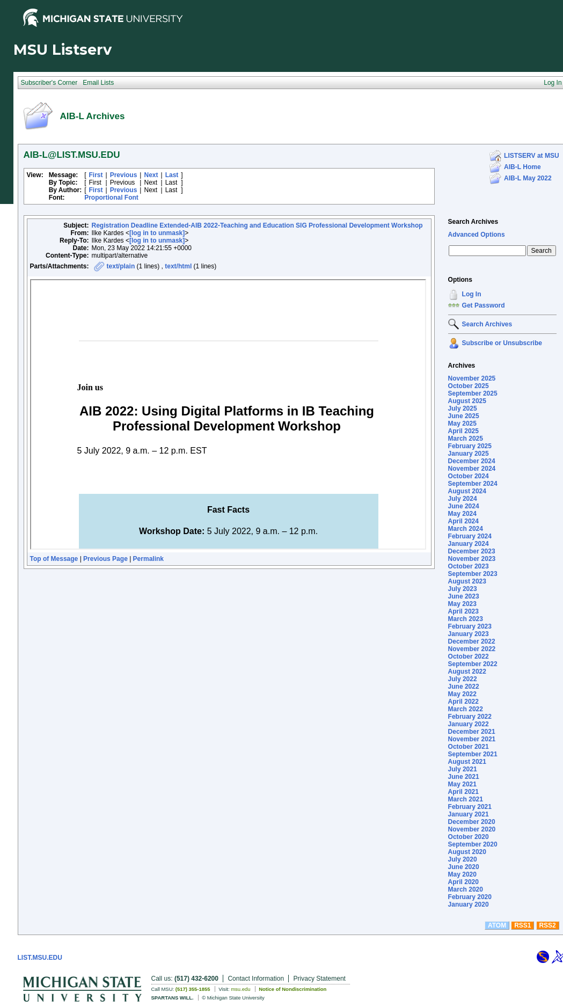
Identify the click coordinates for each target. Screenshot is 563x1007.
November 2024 (472, 468)
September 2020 (473, 844)
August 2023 (467, 581)
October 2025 (468, 386)
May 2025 (462, 423)
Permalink (148, 559)
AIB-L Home (522, 167)
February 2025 (470, 446)
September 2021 (473, 754)
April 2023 (463, 611)
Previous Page (105, 559)
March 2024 (465, 528)
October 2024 (468, 476)
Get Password (483, 305)
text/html (178, 266)
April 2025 (463, 431)
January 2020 (468, 904)
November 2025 (472, 378)
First (96, 175)
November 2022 (472, 649)
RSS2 (547, 925)
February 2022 (470, 716)
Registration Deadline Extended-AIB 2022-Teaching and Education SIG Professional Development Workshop (257, 225)
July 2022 (462, 679)
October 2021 (468, 746)
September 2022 (473, 664)
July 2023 (462, 589)
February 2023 (470, 626)
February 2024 (470, 536)
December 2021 (471, 731)
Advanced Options (476, 234)
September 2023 (473, 574)
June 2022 (463, 686)
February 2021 (470, 807)
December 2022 (471, 641)
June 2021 (463, 776)
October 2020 (468, 837)
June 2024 (463, 506)
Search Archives (473, 221)
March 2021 (465, 799)
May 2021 (462, 784)
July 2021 (462, 769)
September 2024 (473, 483)
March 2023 (465, 619)
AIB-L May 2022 (527, 178)
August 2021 (467, 761)
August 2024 (467, 491)
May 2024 (462, 513)
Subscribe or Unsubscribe (502, 343)
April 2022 (463, 701)
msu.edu (240, 989)
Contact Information (256, 978)
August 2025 (467, 401)
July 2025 (462, 408)
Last (172, 175)
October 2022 (468, 656)
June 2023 (463, 596)
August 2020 (467, 852)
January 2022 (468, 724)
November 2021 (472, 739)
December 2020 (471, 822)
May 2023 (462, 604)
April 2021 (463, 792)
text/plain (121, 266)
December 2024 (471, 461)
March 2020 (465, 889)
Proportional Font (111, 197)
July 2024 (462, 498)
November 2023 (472, 559)
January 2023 (468, 634)
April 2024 (463, 521)
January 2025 (468, 453)
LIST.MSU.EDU (40, 957)
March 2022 (465, 709)
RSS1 (522, 925)
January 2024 (468, 544)
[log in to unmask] (157, 233)
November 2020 (472, 829)
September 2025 (473, 393)
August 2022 (467, 671)
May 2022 (462, 694)
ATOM (497, 925)
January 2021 (468, 814)
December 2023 (471, 551)
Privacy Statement (320, 978)
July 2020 (462, 859)
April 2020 (463, 882)
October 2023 (468, 566)
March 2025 (465, 438)
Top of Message (54, 559)
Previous (123, 175)
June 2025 (463, 416)
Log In (471, 294)
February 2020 (470, 897)
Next (151, 175)
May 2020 (462, 874)
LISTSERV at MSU (531, 155)
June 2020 (463, 867)
